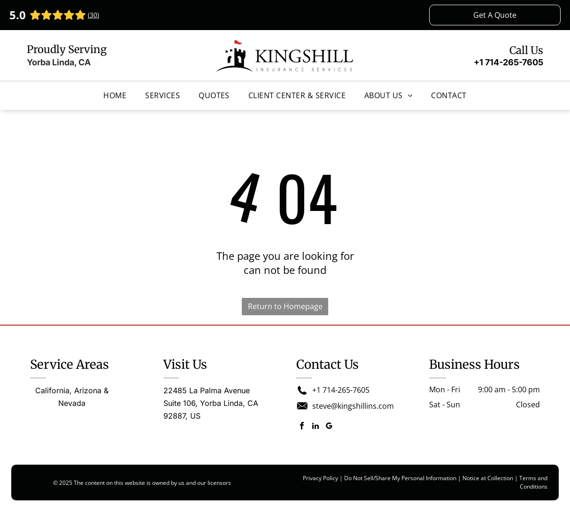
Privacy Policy (320, 478)
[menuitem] (115, 95)
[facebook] (302, 427)
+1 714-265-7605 (508, 62)
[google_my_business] (329, 427)
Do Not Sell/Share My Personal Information (400, 478)
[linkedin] (315, 427)
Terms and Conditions (533, 482)
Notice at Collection (487, 478)
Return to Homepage (285, 306)
